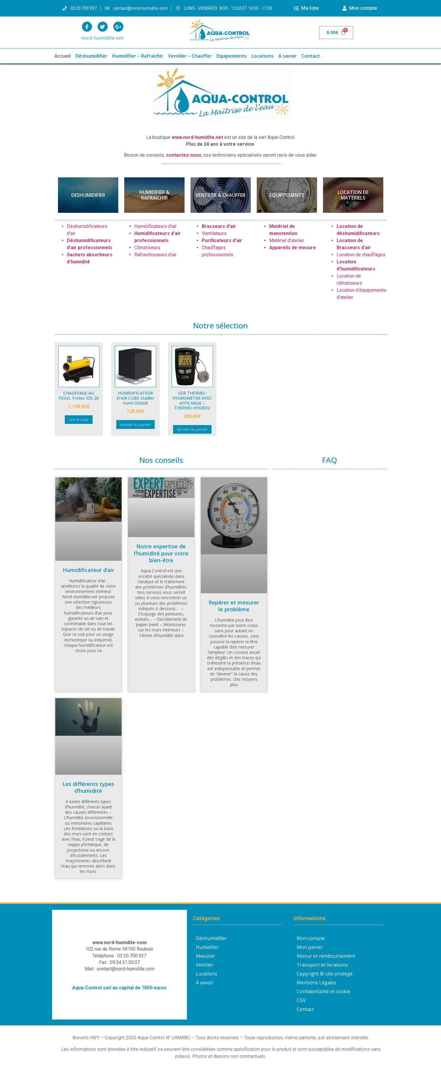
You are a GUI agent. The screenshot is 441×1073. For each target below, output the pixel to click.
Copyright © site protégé (325, 973)
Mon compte (311, 938)
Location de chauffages (361, 254)
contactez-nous (183, 155)
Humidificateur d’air (88, 569)
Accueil (62, 56)
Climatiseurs (147, 247)
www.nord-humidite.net (197, 137)
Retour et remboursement (326, 956)
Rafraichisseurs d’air (155, 254)
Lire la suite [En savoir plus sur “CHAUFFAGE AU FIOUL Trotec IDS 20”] (79, 419)
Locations (262, 56)
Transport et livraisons (322, 965)
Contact (310, 56)
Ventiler (204, 965)
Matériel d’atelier (286, 240)
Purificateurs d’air (222, 240)
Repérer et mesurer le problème (234, 606)
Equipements (232, 56)
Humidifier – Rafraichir (137, 56)
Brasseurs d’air (219, 226)
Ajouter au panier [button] (135, 424)
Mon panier (310, 947)
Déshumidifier (91, 56)
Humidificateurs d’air (155, 226)
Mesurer (205, 956)
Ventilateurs (214, 233)
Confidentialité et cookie (323, 991)
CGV (301, 1000)
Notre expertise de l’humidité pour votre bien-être (161, 553)
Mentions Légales (316, 982)
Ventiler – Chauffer (190, 56)
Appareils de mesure (292, 247)
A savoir (287, 56)
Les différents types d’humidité (88, 787)
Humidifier (207, 947)
